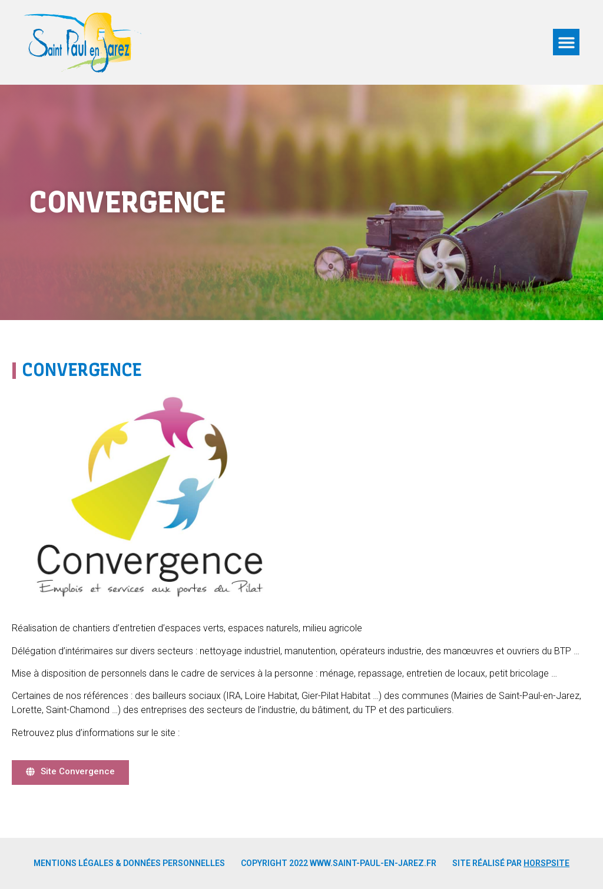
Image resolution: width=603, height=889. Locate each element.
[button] (566, 42)
